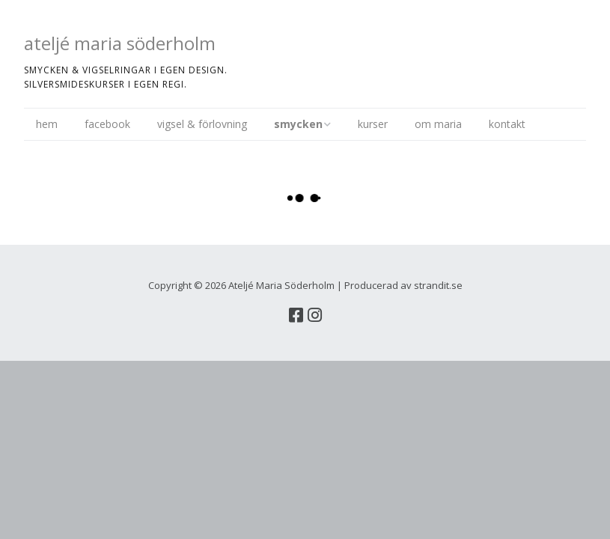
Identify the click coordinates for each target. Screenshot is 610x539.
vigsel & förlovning (202, 124)
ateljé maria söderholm (120, 43)
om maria (438, 124)
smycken (298, 124)
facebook (107, 124)
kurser (373, 124)
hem (47, 124)
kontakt (507, 124)
